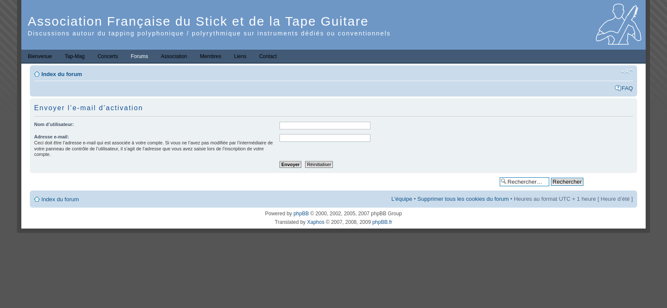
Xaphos (315, 222)
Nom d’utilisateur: (54, 124)
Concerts (107, 56)
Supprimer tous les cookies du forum (463, 199)
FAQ (627, 88)
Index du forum (61, 74)
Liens (240, 56)
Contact (268, 56)
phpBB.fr (382, 222)
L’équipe (401, 199)
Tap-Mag (75, 56)
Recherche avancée (610, 181)
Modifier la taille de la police (626, 71)
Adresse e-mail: (51, 136)
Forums (139, 56)
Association (174, 56)
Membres (210, 56)
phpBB (301, 214)
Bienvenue (40, 56)
